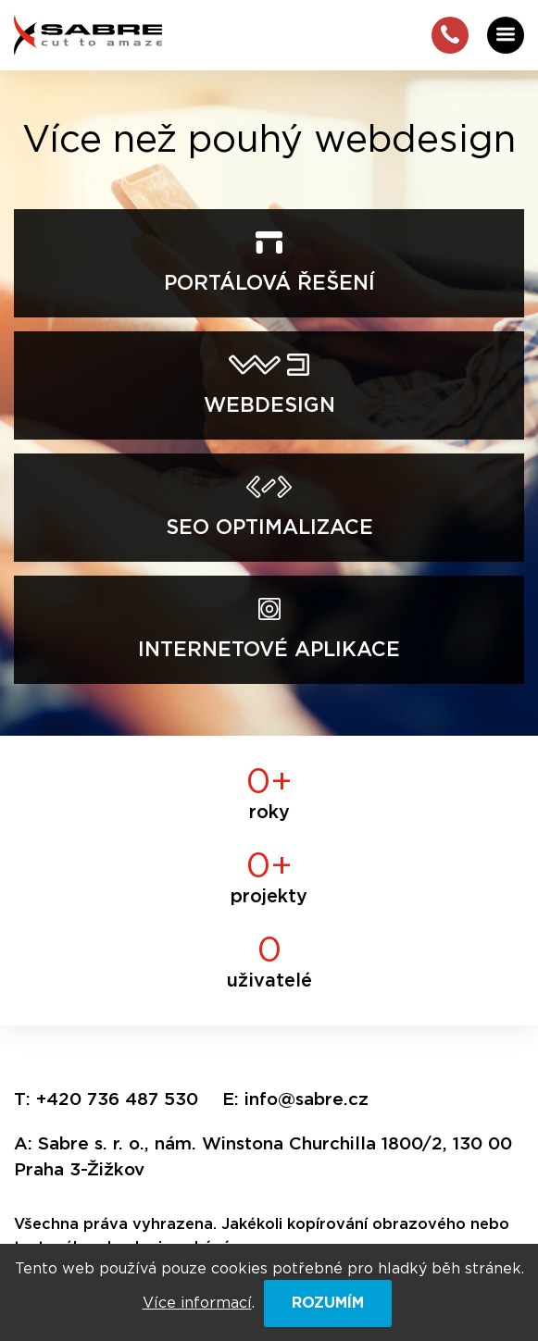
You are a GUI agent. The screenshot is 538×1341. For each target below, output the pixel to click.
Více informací (197, 1303)
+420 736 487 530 (117, 1100)
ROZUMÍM (328, 1303)
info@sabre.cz (306, 1100)
